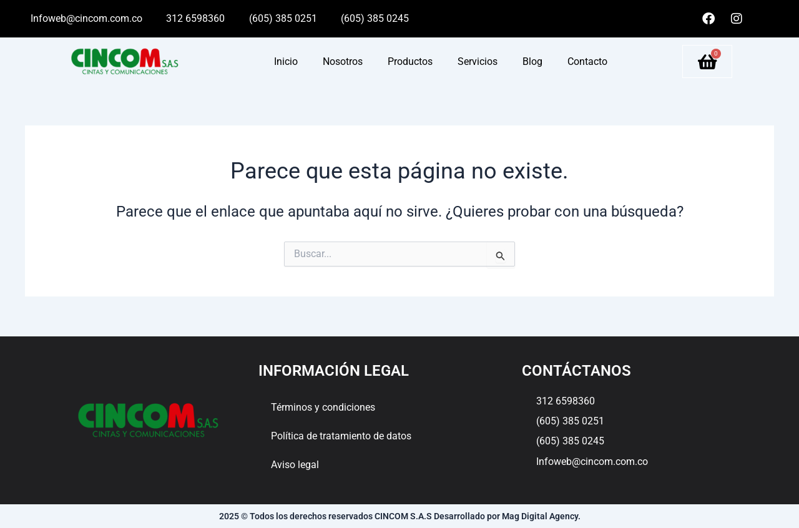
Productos (410, 61)
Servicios (478, 61)
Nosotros (343, 61)
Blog (532, 61)
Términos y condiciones (323, 407)
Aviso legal (295, 465)
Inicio (286, 61)
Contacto (587, 61)
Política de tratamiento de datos (341, 436)
